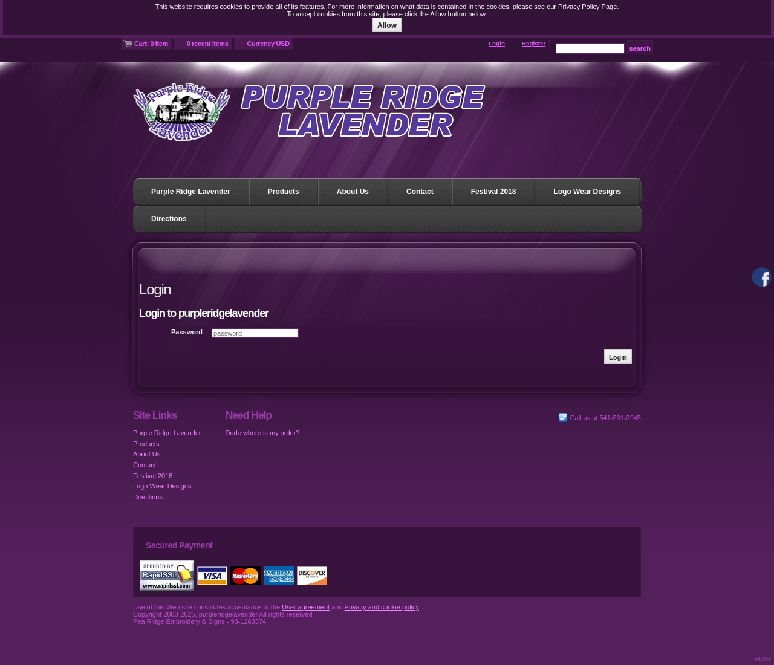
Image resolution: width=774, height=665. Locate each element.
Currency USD (268, 43)
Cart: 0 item (151, 43)
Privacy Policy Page (587, 6)
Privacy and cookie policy (382, 607)
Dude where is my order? (263, 432)
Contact (420, 191)
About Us (353, 191)
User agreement (306, 607)
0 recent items (208, 43)
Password (187, 332)
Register (534, 43)
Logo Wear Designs (587, 191)
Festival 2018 (493, 191)
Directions (169, 219)
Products (283, 191)
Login (497, 43)
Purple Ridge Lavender (190, 191)
